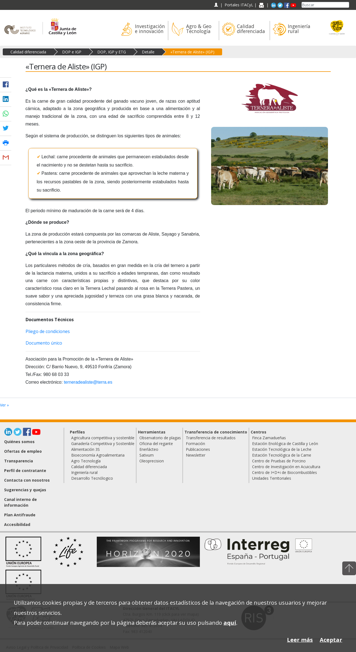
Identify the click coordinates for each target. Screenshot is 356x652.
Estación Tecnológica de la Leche (281, 449)
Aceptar (331, 639)
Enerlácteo (148, 449)
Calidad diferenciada (28, 51)
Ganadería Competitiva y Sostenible (102, 443)
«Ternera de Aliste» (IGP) (192, 51)
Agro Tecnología (86, 460)
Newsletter (195, 455)
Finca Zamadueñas (269, 437)
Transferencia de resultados (211, 437)
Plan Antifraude (19, 514)
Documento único (44, 343)
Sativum (146, 455)
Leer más (300, 639)
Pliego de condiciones (48, 331)
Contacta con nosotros (27, 480)
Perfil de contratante (25, 470)
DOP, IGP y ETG (111, 51)
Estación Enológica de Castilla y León (285, 443)
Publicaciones (198, 449)
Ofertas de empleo (23, 451)
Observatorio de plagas (160, 437)
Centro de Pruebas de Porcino (279, 460)
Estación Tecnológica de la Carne (281, 455)
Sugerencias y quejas (25, 489)
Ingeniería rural (84, 472)
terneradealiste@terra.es (88, 382)
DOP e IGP (71, 51)
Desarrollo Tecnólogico (92, 478)
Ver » (4, 405)
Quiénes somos (19, 441)
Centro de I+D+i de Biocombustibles (284, 472)
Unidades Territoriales (271, 478)
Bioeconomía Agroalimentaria (98, 455)
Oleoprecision (151, 460)
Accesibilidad (17, 524)
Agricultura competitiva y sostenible (102, 437)
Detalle (148, 51)
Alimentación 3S (85, 449)
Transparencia (18, 460)
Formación (195, 443)
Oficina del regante (156, 443)
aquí (229, 622)
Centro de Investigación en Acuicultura (286, 466)
